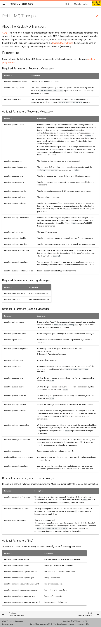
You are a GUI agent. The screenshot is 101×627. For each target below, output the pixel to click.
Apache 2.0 (83, 624)
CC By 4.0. (52, 624)
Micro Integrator (81, 4)
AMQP (5, 32)
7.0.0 (67, 4)
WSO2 (74, 621)
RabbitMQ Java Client (62, 43)
